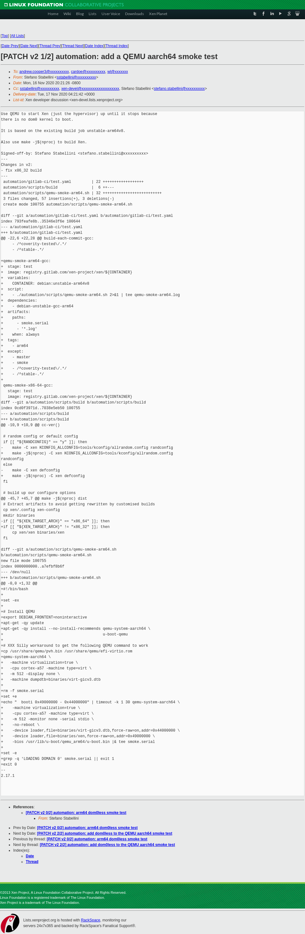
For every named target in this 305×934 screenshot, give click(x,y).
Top (5, 36)
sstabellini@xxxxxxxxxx (76, 77)
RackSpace (90, 920)
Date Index (94, 46)
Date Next (28, 46)
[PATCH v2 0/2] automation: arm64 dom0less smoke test (76, 812)
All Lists (17, 36)
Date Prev (10, 46)
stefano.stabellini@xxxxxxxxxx (179, 88)
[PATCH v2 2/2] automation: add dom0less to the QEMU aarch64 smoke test (104, 833)
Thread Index (117, 46)
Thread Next (72, 46)
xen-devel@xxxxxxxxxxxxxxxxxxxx (90, 88)
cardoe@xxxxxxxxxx (88, 71)
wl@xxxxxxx (117, 71)
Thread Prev (49, 46)
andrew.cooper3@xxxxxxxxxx (44, 71)
